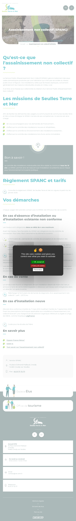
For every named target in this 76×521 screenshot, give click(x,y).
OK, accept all (38, 262)
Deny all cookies (38, 266)
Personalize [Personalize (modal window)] (38, 270)
